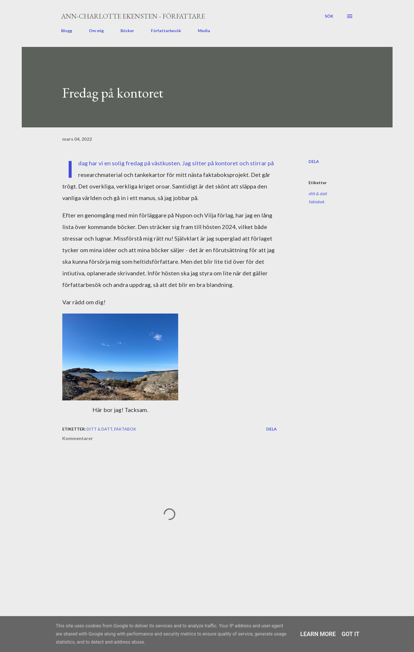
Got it (351, 634)
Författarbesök (166, 30)
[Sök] (329, 16)
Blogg (66, 30)
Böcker (127, 30)
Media (204, 30)
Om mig (96, 30)
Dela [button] (314, 161)
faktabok (316, 201)
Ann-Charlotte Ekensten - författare (133, 16)
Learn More (318, 634)
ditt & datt (318, 193)
